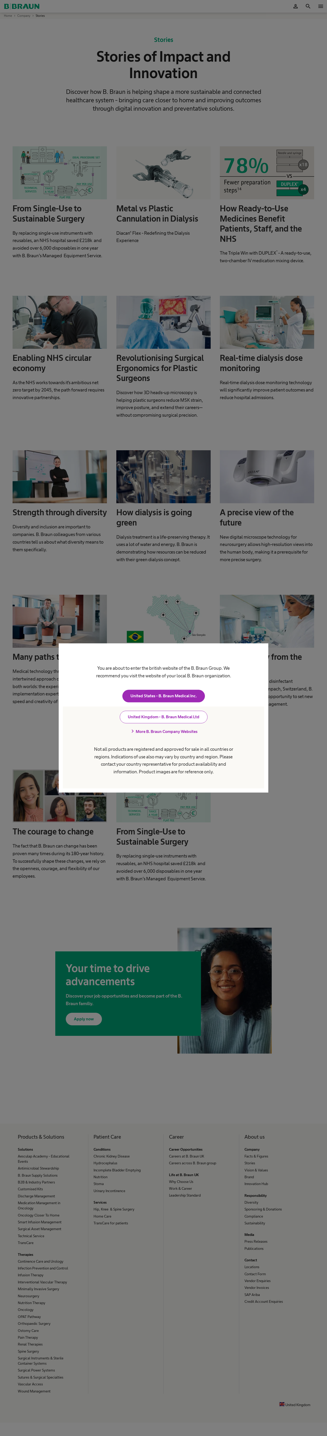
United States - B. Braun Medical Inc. (163, 696)
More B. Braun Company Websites (163, 732)
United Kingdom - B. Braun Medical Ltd (163, 717)
